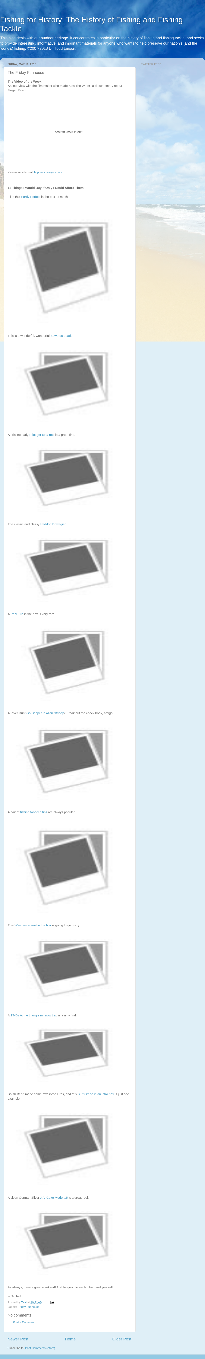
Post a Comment (24, 1322)
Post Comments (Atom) (40, 1348)
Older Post (121, 1339)
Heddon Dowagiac (53, 524)
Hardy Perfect (30, 197)
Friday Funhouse (28, 1306)
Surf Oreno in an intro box (96, 1094)
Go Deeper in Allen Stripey (45, 713)
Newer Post (17, 1339)
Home (70, 1339)
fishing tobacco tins (33, 812)
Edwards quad (61, 335)
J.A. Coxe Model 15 (54, 1197)
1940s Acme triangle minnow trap (33, 1015)
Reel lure (16, 614)
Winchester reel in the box (33, 925)
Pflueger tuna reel (41, 434)
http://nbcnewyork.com (48, 172)
